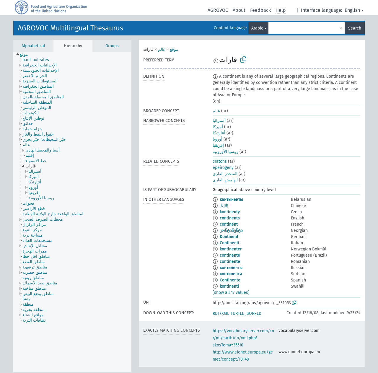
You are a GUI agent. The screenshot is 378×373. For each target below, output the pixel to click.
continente (230, 255)
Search (354, 28)
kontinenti (229, 286)
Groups (112, 45)
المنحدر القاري (225, 173)
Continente (230, 280)
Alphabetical (33, 45)
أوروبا (217, 139)
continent (229, 224)
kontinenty (230, 211)
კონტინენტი (231, 230)
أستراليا (219, 120)
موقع (174, 49)
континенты (231, 267)
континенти (231, 273)
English (352, 10)
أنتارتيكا (219, 133)
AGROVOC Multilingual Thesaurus (70, 28)
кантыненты (231, 199)
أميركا (218, 126)
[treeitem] (26, 54)
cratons (220, 161)
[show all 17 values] (231, 292)
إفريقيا (218, 145)
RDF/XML (221, 313)
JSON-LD (253, 313)
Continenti (229, 242)
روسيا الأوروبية (225, 151)
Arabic (257, 28)
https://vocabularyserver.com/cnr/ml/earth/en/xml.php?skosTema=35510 (243, 338)
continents (230, 218)
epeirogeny (223, 167)
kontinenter (231, 249)
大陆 (224, 205)
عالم (161, 49)
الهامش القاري (225, 180)
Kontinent (229, 236)
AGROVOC (218, 10)
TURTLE (237, 313)
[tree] (72, 212)
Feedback (260, 10)
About (239, 10)
